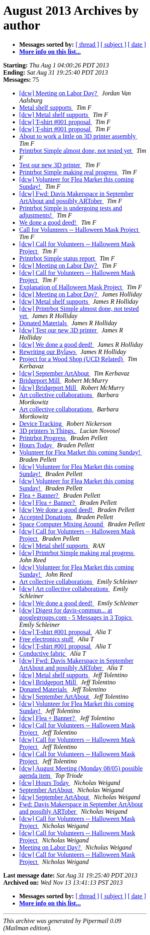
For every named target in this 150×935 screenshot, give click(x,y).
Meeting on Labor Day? (50, 847)
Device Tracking (41, 423)
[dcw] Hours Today (44, 782)
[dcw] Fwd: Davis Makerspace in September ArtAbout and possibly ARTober (76, 197)
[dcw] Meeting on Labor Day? (59, 93)
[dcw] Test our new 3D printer (58, 330)
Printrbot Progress (43, 438)
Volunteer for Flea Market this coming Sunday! (80, 452)
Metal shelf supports (46, 107)
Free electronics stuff (47, 639)
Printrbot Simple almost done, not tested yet (76, 150)
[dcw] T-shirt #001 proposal (55, 122)
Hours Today (36, 445)
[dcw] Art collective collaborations (64, 588)
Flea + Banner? (39, 495)
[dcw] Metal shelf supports (54, 114)
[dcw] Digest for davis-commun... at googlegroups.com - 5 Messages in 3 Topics (76, 614)
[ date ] (137, 44)
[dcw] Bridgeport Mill (48, 387)
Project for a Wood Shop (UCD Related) (71, 359)
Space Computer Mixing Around (61, 524)
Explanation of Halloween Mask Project (71, 287)
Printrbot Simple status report (57, 258)
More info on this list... (50, 51)
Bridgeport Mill (40, 380)
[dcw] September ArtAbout (54, 373)
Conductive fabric (43, 653)
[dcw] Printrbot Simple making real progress (77, 553)
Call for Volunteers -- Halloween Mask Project (79, 229)
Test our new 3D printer (50, 165)
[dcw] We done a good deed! (56, 344)
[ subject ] (113, 44)
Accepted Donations (46, 517)
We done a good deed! (48, 222)
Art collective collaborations (56, 394)
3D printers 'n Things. (47, 430)
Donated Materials (43, 323)
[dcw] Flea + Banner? (47, 502)
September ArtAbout (46, 790)
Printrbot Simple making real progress (68, 172)
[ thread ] (87, 44)
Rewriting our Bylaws (48, 351)
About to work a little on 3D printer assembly (78, 136)
